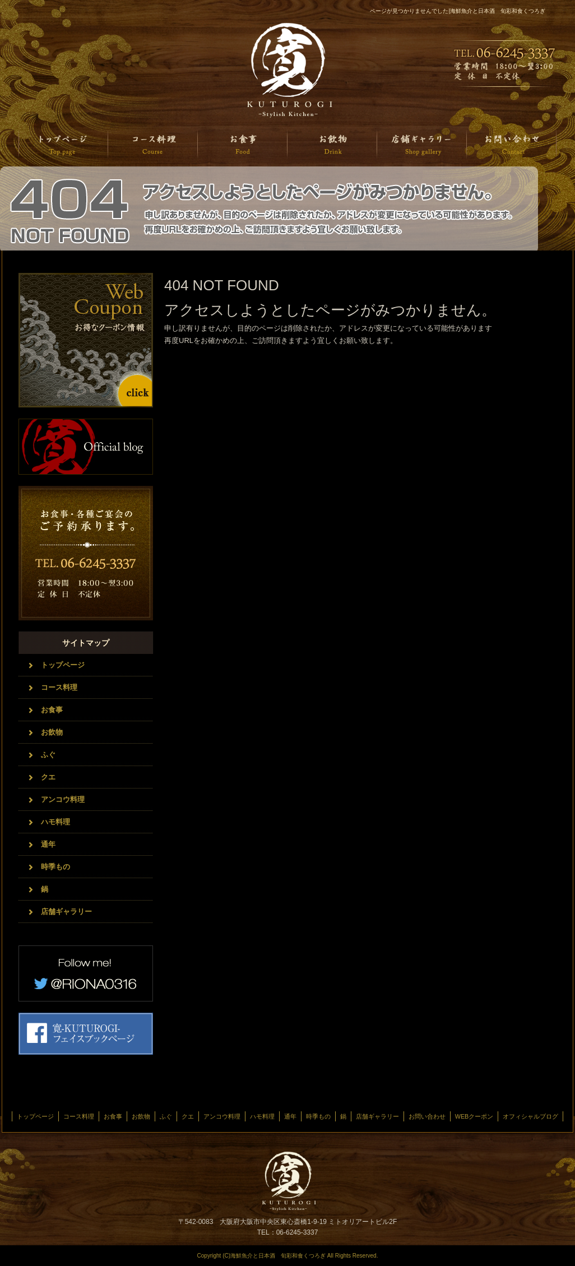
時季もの (55, 866)
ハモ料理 (55, 822)
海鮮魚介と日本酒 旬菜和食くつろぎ (287, 70)
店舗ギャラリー (422, 144)
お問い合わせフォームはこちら (85, 553)
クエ (48, 777)
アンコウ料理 (63, 799)
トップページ (63, 144)
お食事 (243, 144)
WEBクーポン (474, 1116)
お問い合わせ (512, 144)
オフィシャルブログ (85, 447)
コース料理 (153, 144)
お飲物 (332, 144)
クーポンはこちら (85, 340)
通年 (48, 844)
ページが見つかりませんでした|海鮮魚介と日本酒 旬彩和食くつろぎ (457, 11)
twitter (85, 973)
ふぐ (48, 754)
